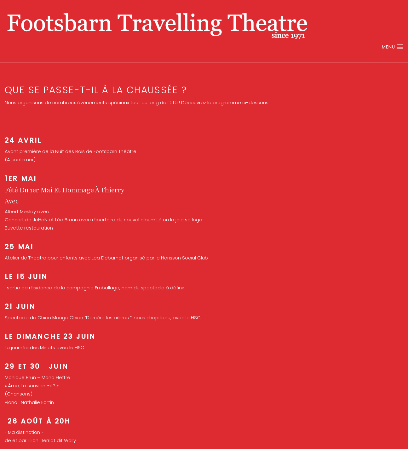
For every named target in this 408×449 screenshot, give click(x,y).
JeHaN (40, 219)
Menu (392, 46)
